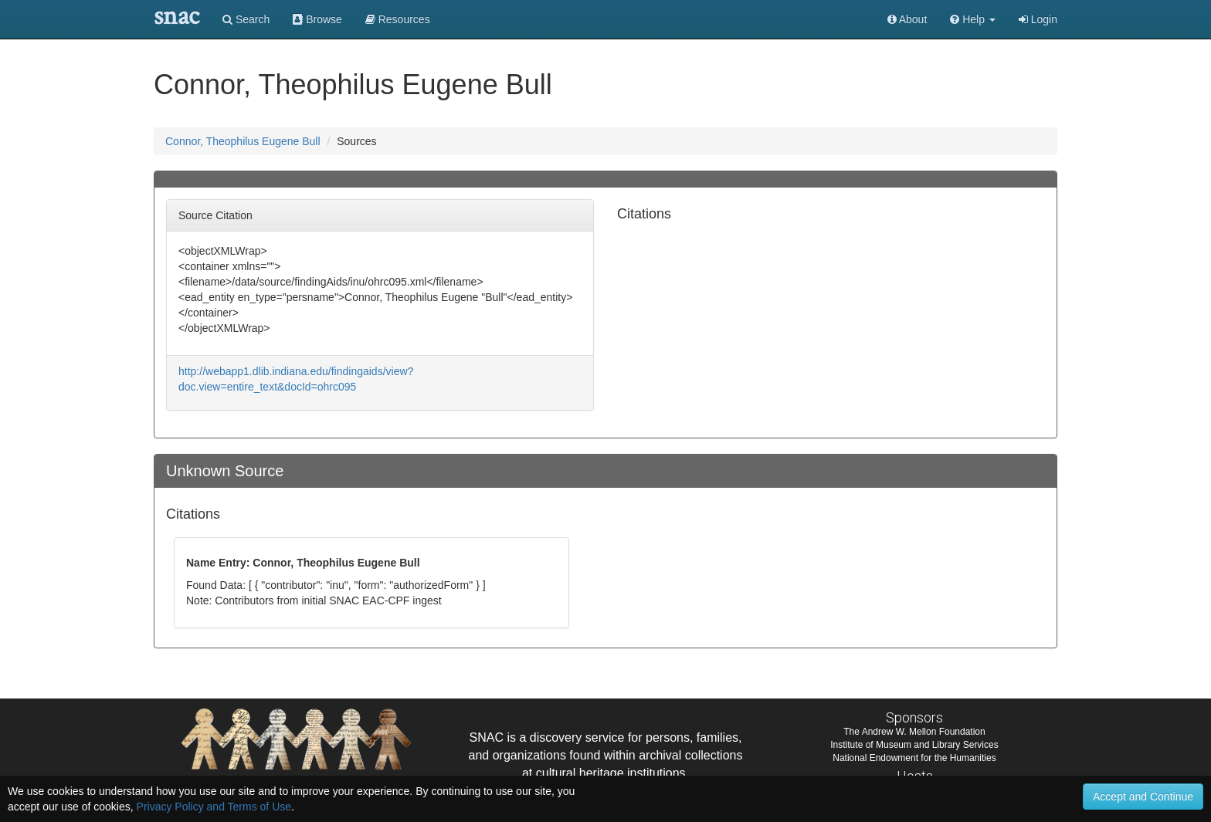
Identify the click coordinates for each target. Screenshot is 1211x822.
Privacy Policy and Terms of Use (214, 806)
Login (1038, 19)
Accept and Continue (1143, 796)
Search (246, 19)
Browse (317, 19)
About (907, 19)
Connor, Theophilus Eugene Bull (243, 141)
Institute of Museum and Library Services (914, 744)
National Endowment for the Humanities (914, 758)
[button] (972, 19)
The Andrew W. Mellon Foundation (914, 731)
